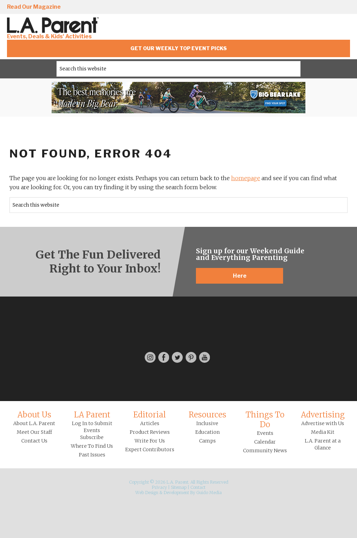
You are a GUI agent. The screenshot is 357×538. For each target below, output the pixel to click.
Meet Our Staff (34, 432)
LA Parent (92, 415)
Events (265, 433)
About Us (34, 415)
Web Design (146, 492)
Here (239, 275)
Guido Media (209, 492)
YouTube (344, 7)
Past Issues (92, 455)
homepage (245, 178)
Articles (149, 423)
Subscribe (92, 437)
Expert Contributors (149, 449)
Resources (207, 415)
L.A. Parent (54, 25)
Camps (207, 441)
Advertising (323, 415)
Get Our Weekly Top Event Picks (178, 48)
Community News (265, 450)
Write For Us (150, 441)
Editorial (149, 415)
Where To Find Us (92, 446)
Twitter (304, 7)
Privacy (159, 487)
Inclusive (207, 423)
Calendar (265, 442)
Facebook (284, 7)
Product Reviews (150, 432)
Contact (197, 487)
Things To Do (264, 419)
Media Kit (322, 432)
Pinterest (324, 7)
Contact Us (34, 441)
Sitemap (179, 487)
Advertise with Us (322, 423)
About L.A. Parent (34, 423)
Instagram (265, 7)
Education (207, 432)
